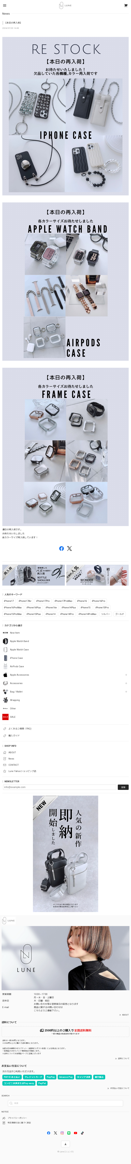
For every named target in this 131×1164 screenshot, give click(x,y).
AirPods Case (17, 666)
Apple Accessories (19, 675)
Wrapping (15, 700)
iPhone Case (16, 658)
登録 (123, 787)
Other (13, 708)
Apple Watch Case (19, 649)
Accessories (16, 683)
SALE (13, 717)
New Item (15, 633)
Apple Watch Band (19, 641)
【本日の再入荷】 (13, 23)
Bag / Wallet (16, 691)
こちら (37, 1010)
